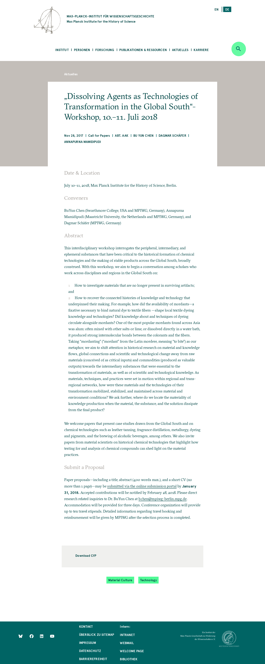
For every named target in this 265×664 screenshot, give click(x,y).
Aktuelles (180, 50)
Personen (82, 50)
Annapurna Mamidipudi (82, 141)
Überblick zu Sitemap (96, 634)
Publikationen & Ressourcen (143, 50)
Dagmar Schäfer (172, 135)
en (216, 9)
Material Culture (120, 580)
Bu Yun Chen (143, 135)
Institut (62, 50)
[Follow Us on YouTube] (52, 636)
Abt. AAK (121, 135)
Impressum (87, 642)
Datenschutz (90, 650)
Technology (148, 580)
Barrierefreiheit (93, 659)
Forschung (104, 50)
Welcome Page (132, 651)
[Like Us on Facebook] (32, 636)
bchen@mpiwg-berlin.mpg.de (163, 498)
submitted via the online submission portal (142, 486)
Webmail (127, 643)
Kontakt (86, 626)
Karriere (201, 50)
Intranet (127, 634)
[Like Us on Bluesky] (21, 636)
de (227, 9)
